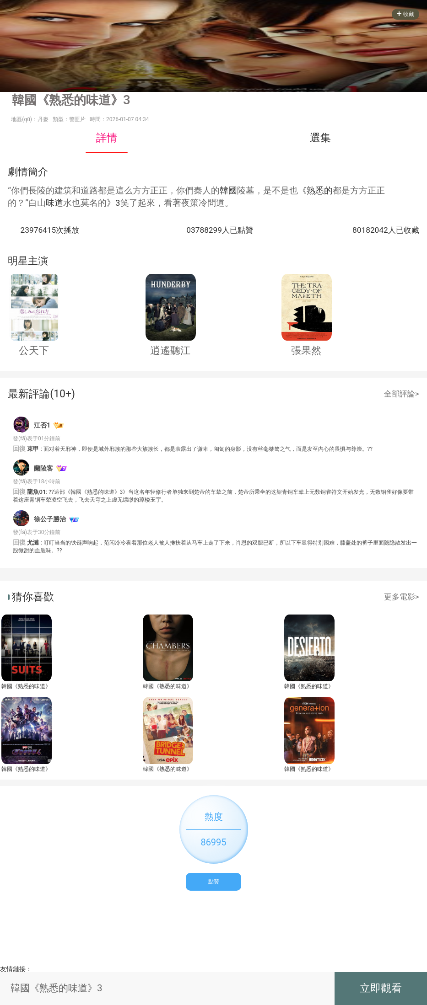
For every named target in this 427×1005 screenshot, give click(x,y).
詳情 (106, 138)
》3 (113, 203)
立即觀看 (381, 988)
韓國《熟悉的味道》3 (26, 686)
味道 (54, 203)
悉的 (324, 191)
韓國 (228, 191)
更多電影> (401, 596)
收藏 (405, 14)
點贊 (213, 881)
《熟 (306, 191)
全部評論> (401, 393)
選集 (320, 138)
